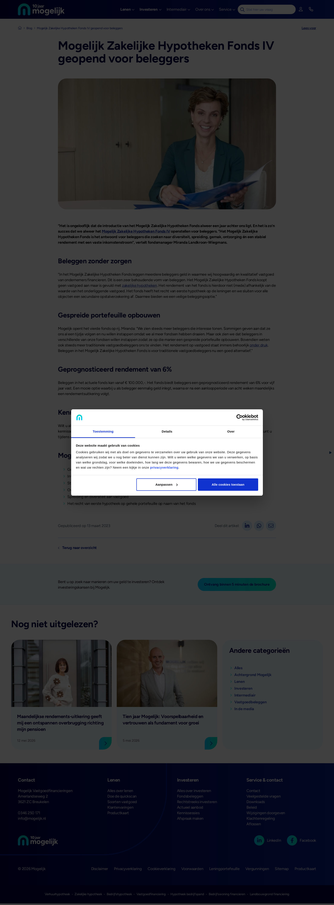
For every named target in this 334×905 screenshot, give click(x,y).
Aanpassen (166, 484)
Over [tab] (231, 431)
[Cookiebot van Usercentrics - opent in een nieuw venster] (239, 417)
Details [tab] (167, 431)
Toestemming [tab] (103, 431)
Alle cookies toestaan (228, 484)
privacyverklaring (164, 467)
